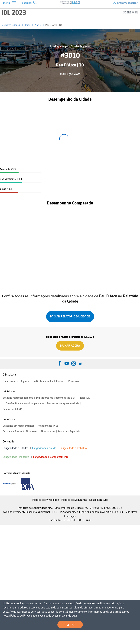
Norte (38, 25)
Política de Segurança (74, 499)
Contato (60, 381)
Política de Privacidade (45, 499)
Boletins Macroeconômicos (18, 397)
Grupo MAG (81, 507)
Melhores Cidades (11, 25)
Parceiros (73, 381)
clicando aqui (68, 615)
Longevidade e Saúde (44, 448)
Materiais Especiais (69, 431)
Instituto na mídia (43, 381)
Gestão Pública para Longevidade (25, 403)
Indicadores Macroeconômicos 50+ (55, 397)
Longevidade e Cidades (15, 448)
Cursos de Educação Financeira (20, 431)
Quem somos (10, 381)
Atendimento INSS (48, 425)
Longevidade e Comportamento (50, 456)
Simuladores (48, 431)
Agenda (25, 381)
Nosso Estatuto (98, 499)
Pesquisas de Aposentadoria (63, 403)
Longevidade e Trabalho (73, 448)
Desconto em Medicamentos (18, 425)
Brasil (27, 25)
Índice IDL (84, 397)
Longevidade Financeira (16, 456)
